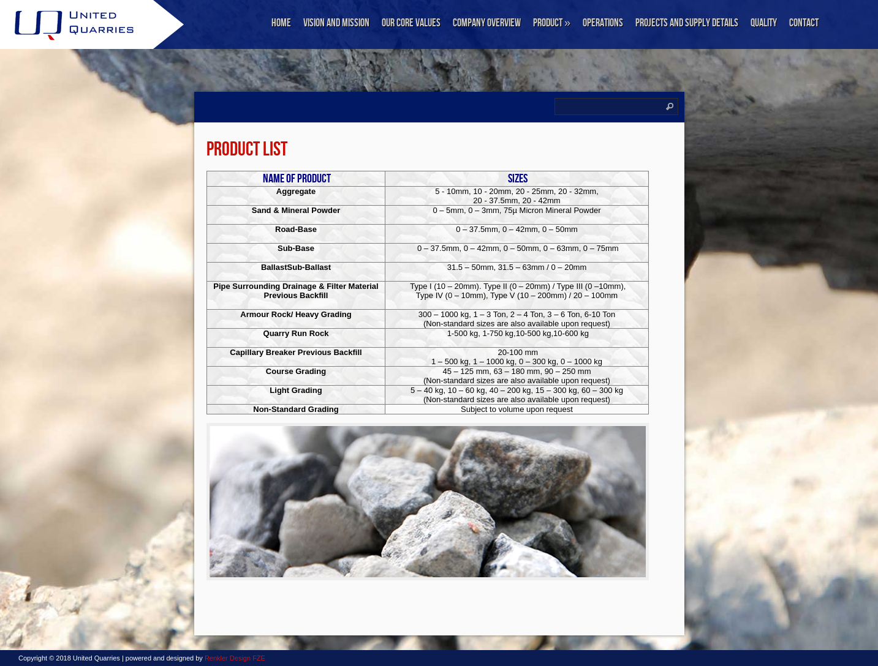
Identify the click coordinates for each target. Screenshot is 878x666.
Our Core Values (411, 23)
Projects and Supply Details (686, 23)
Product (551, 23)
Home (281, 23)
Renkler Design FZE (235, 658)
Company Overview (487, 23)
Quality (764, 23)
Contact (804, 23)
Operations (603, 23)
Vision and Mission (336, 23)
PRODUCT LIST (246, 150)
